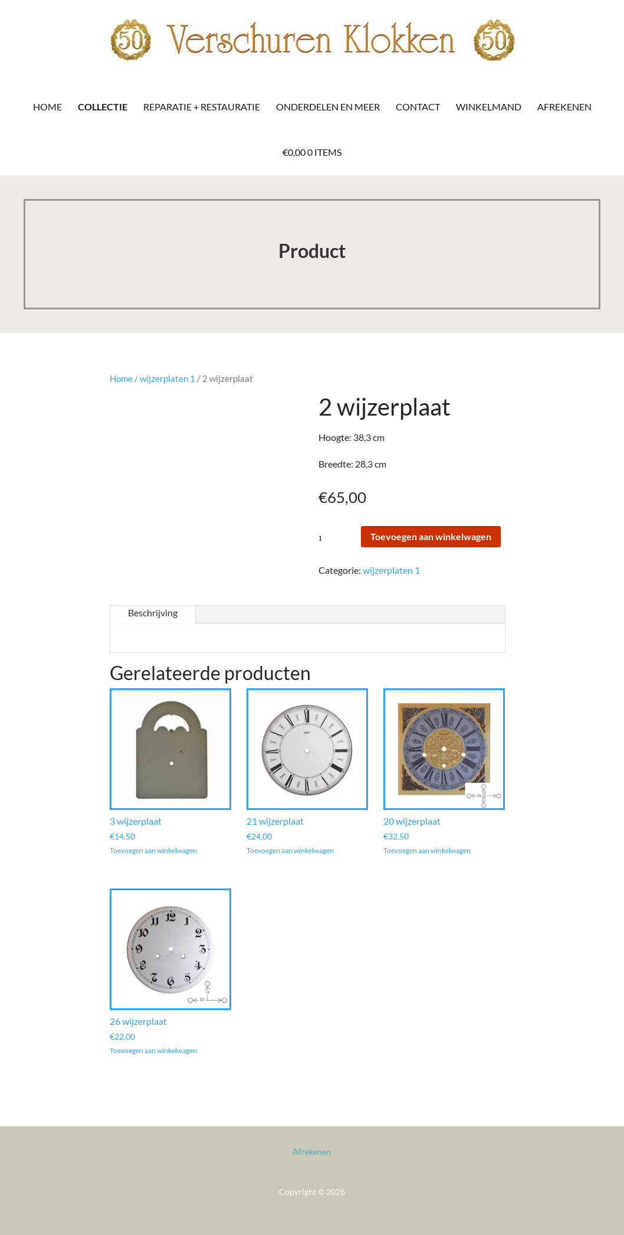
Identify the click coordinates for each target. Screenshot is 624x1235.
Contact (418, 106)
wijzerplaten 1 (167, 378)
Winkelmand (488, 106)
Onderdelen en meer (328, 106)
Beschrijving (153, 612)
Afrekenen (564, 106)
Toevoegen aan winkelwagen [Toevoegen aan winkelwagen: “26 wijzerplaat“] (153, 1051)
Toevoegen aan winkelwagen (430, 536)
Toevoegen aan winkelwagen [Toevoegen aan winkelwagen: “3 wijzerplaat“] (153, 851)
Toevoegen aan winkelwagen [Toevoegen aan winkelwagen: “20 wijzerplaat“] (427, 851)
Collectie (102, 106)
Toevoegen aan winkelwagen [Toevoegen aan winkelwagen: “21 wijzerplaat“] (290, 851)
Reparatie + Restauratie (201, 106)
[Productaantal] (338, 536)
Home (47, 106)
